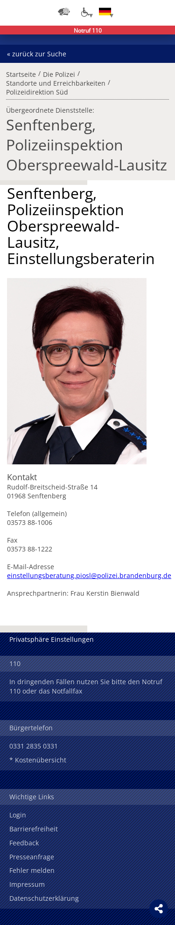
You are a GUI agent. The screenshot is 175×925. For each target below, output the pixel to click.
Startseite (21, 73)
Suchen (142, 12)
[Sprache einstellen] (105, 12)
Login (17, 814)
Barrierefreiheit (33, 828)
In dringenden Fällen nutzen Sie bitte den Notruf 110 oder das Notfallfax (85, 686)
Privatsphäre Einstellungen (51, 639)
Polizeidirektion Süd (37, 91)
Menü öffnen (161, 12)
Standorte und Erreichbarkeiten (55, 82)
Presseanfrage (31, 856)
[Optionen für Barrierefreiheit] (84, 12)
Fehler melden (32, 870)
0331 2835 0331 (33, 745)
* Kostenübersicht (37, 759)
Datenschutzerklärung (44, 898)
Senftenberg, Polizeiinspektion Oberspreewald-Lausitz (86, 145)
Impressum (27, 884)
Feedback (24, 842)
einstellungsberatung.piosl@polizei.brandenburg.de (89, 575)
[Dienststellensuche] (64, 12)
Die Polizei (59, 73)
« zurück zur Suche (36, 53)
